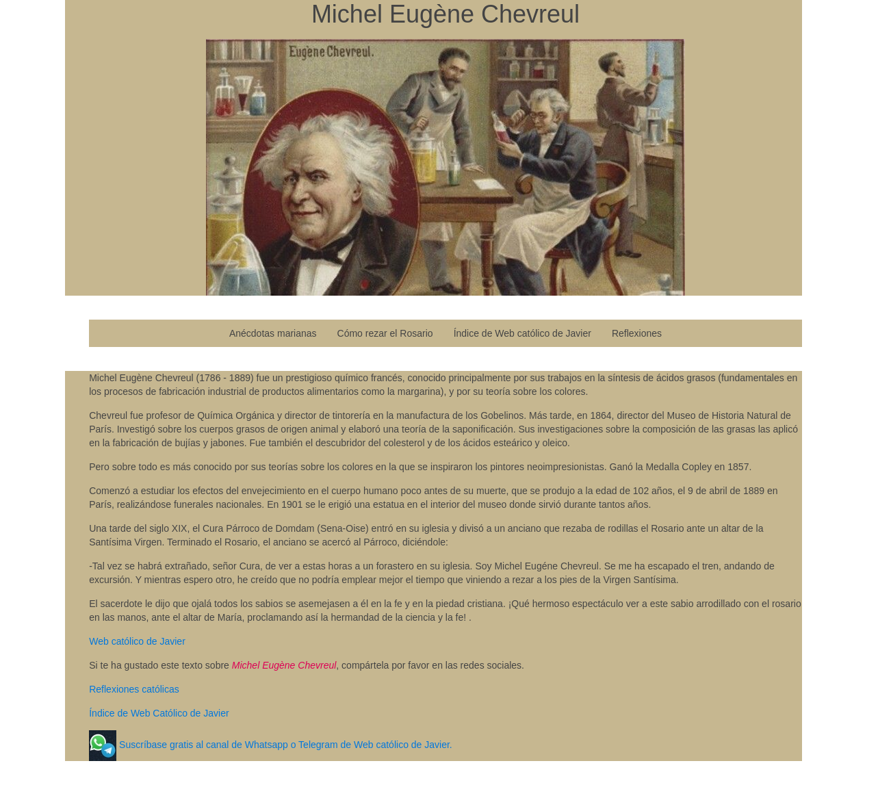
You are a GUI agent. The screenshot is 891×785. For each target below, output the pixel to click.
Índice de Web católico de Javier (522, 333)
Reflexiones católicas (134, 689)
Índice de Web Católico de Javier (159, 713)
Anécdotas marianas (273, 333)
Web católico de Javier (137, 641)
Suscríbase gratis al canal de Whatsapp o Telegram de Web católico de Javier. (284, 744)
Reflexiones (637, 333)
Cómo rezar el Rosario (385, 333)
